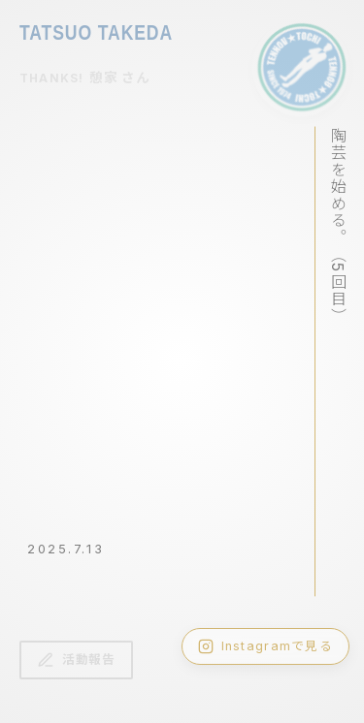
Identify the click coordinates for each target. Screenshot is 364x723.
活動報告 (76, 660)
